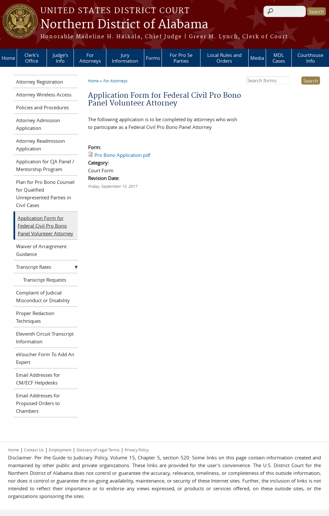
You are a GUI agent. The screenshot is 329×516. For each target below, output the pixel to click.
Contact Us (34, 449)
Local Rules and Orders (224, 58)
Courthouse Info (310, 58)
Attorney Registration (39, 81)
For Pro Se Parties (181, 58)
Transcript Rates (33, 267)
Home (8, 58)
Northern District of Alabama (124, 24)
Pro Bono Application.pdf (122, 155)
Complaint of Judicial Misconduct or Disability (43, 296)
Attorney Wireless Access (43, 94)
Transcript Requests (44, 279)
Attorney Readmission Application (40, 145)
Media (257, 58)
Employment (60, 449)
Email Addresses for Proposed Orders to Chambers (38, 403)
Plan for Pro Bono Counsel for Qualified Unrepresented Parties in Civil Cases (45, 193)
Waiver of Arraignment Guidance (41, 250)
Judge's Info (60, 58)
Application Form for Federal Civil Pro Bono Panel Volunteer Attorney (45, 226)
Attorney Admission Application (38, 124)
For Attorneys (90, 58)
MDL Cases (278, 58)
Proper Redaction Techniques (35, 317)
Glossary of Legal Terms (98, 449)
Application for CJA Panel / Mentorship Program (45, 165)
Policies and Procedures (42, 107)
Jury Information (125, 58)
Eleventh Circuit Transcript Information (45, 337)
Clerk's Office (31, 58)
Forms (153, 58)
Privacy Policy (137, 449)
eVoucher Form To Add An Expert (45, 358)
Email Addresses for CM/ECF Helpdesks (38, 379)
